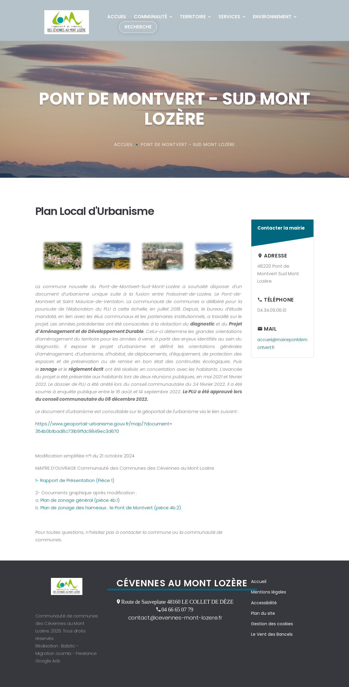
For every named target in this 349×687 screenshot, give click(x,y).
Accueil (116, 16)
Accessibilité (264, 603)
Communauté (150, 16)
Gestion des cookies (272, 624)
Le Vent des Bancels (272, 634)
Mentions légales (268, 592)
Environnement (272, 16)
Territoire (193, 16)
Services (229, 16)
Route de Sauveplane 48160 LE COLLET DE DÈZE (177, 601)
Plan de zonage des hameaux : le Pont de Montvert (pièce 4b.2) (110, 507)
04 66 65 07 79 (177, 609)
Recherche (138, 27)
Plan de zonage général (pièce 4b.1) (80, 500)
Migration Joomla (53, 653)
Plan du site (263, 613)
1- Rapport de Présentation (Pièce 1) (74, 480)
